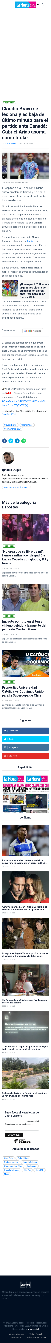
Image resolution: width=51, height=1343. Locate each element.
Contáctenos (15, 1337)
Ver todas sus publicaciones (16, 487)
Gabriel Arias (27, 425)
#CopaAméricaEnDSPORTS (16, 401)
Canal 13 (39, 1170)
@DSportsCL (39, 401)
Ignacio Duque (10, 143)
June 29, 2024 (9, 414)
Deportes (10, 507)
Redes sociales (11, 1162)
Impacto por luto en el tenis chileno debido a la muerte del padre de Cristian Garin (24, 625)
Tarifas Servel (35, 1334)
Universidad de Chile (13, 1166)
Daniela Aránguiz (11, 1170)
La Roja (31, 241)
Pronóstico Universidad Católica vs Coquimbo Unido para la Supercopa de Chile (23, 691)
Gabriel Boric (23, 1158)
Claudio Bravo (10, 425)
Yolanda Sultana (30, 1162)
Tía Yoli (27, 1170)
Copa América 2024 (12, 429)
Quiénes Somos (16, 1334)
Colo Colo (8, 1158)
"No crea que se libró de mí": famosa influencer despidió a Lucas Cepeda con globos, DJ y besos (25, 557)
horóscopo (31, 1166)
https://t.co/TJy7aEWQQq (15, 405)
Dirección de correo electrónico (19, 1124)
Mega (6, 1174)
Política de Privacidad (36, 1337)
